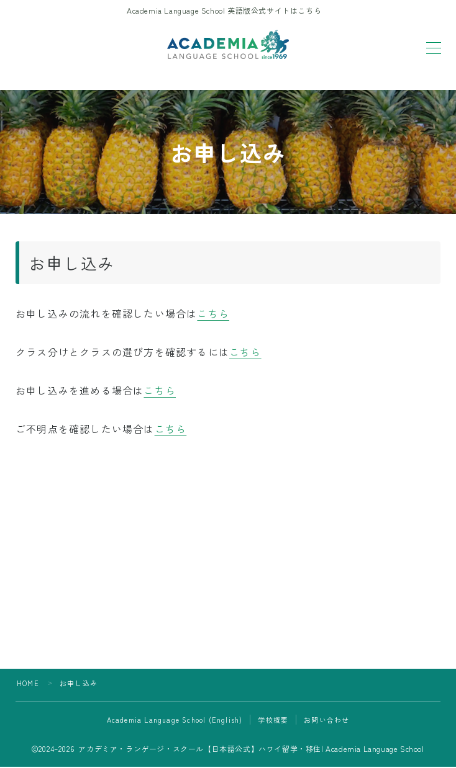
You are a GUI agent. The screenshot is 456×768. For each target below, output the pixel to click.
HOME (28, 684)
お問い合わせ (326, 721)
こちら (213, 313)
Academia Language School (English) (175, 721)
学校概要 (273, 721)
